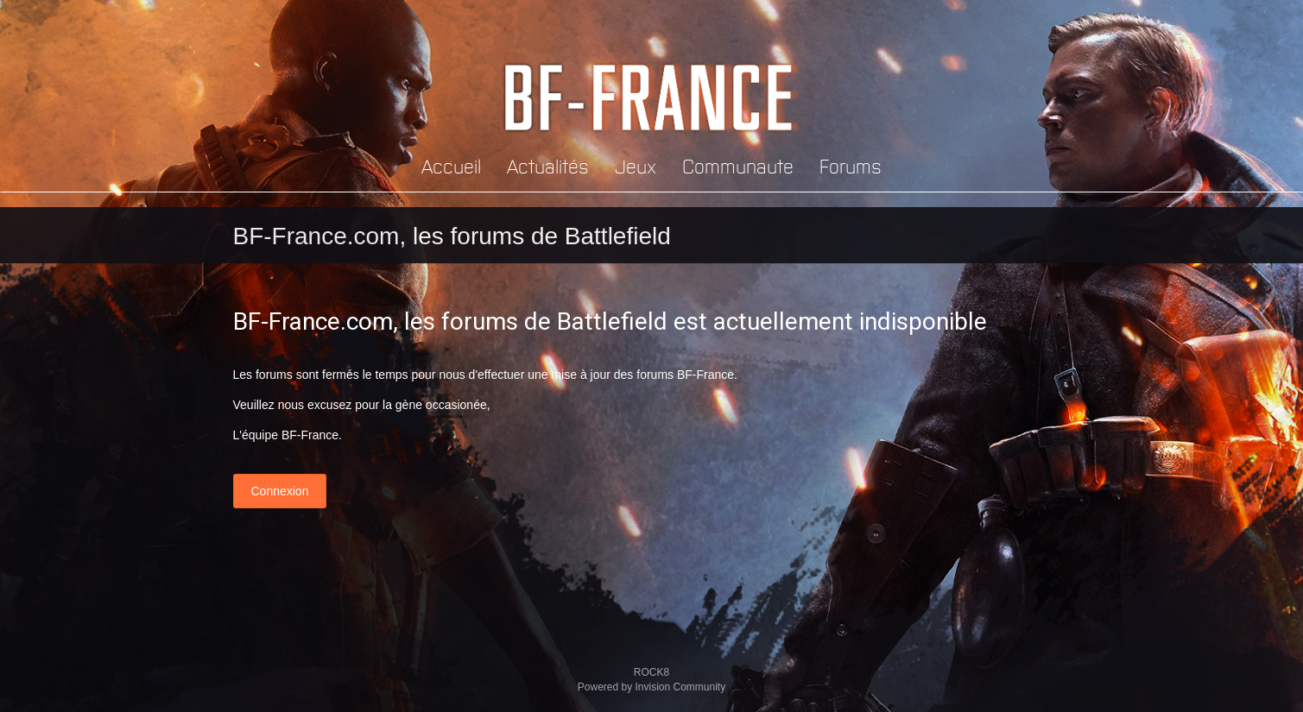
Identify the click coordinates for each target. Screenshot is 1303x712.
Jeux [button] (635, 165)
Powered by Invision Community (651, 687)
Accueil (451, 165)
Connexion (280, 491)
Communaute (738, 165)
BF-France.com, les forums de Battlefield (452, 236)
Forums (850, 165)
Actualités (548, 165)
